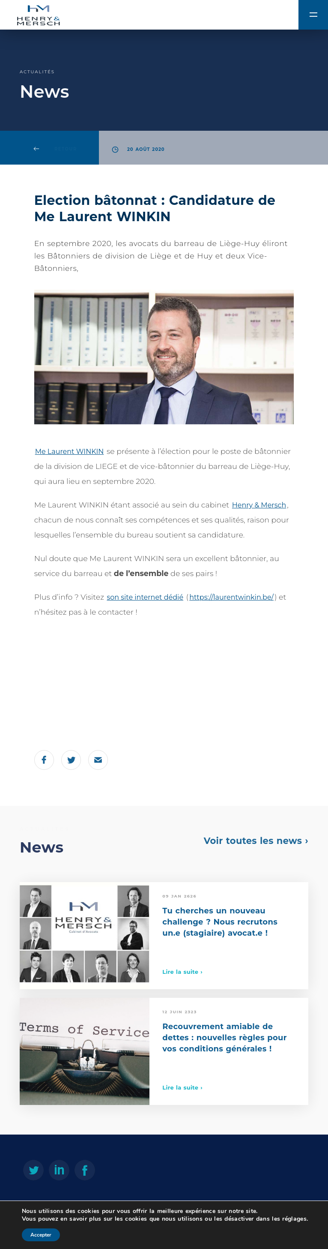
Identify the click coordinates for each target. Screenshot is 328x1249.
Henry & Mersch (259, 505)
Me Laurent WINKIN (69, 451)
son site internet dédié (145, 597)
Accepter (40, 1234)
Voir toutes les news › (256, 840)
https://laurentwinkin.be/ (231, 597)
